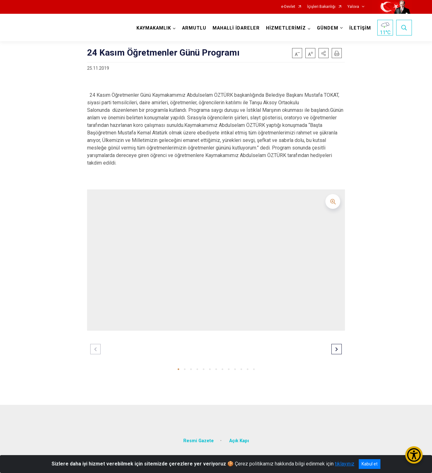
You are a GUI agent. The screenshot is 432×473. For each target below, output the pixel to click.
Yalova (353, 7)
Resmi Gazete (198, 440)
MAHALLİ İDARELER (236, 28)
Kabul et (370, 463)
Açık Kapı (239, 440)
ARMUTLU (194, 28)
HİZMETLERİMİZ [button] (286, 28)
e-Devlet (288, 7)
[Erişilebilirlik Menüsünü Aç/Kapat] (414, 455)
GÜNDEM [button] (327, 28)
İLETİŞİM (360, 28)
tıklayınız (344, 464)
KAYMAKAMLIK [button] (153, 28)
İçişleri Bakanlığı (321, 7)
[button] (323, 53)
